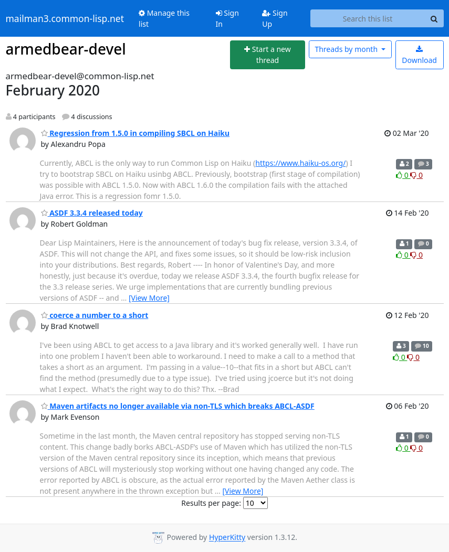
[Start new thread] (267, 54)
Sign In (227, 18)
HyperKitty (227, 538)
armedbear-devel (66, 49)
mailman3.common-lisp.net (65, 18)
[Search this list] (367, 18)
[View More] (149, 298)
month (347, 49)
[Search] (434, 18)
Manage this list (164, 18)
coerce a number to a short (95, 315)
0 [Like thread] (403, 175)
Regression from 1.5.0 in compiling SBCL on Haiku (135, 133)
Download (419, 55)
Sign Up (274, 18)
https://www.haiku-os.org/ (300, 163)
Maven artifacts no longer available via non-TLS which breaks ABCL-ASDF (178, 406)
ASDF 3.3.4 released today (92, 213)
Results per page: (211, 503)
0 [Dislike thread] (416, 175)
